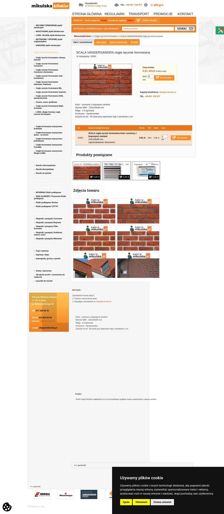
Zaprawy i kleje (41, 255)
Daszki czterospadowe (45, 165)
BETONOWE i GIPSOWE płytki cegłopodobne (48, 40)
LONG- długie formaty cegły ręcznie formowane (47, 113)
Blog (36, 288)
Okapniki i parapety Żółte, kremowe (46, 227)
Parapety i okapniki (43, 213)
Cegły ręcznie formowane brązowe (50, 92)
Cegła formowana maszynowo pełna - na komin (48, 134)
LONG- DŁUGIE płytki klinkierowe (50, 35)
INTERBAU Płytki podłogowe (48, 192)
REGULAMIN (115, 14)
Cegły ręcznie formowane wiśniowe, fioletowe (46, 83)
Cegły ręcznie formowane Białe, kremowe (49, 107)
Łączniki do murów (43, 281)
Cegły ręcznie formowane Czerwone (46, 65)
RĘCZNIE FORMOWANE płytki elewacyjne (48, 26)
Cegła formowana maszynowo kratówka (48, 127)
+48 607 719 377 (134, 5)
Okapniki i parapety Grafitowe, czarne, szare (48, 233)
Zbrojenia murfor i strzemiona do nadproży (49, 276)
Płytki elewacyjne (42, 20)
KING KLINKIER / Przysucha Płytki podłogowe (50, 197)
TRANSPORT (139, 14)
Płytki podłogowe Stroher (46, 202)
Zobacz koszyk (149, 20)
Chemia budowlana (43, 245)
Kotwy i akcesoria (43, 271)
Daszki (37, 160)
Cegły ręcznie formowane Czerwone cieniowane (46, 71)
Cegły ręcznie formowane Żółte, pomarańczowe (49, 97)
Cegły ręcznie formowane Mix (48, 88)
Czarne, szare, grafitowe (46, 102)
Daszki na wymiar (43, 173)
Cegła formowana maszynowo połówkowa (48, 140)
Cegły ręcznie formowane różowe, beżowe (49, 59)
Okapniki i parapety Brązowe (48, 222)
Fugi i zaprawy (41, 251)
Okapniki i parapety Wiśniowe (48, 239)
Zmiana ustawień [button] (162, 502)
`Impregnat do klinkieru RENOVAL (146, 165)
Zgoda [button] (126, 502)
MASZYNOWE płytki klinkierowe (49, 31)
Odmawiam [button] (141, 502)
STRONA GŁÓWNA (87, 14)
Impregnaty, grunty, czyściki (47, 259)
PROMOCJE (163, 14)
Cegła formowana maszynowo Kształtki (48, 146)
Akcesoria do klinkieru (45, 266)
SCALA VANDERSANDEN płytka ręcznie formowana (86, 165)
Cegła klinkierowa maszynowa (48, 121)
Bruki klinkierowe (42, 180)
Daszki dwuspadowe (44, 169)
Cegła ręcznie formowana (46, 52)
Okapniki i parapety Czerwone (48, 219)
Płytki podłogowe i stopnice (47, 187)
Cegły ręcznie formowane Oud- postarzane (48, 77)
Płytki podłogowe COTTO (46, 206)
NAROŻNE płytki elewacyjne (47, 45)
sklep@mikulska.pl (48, 328)
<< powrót (80, 465)
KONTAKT (185, 14)
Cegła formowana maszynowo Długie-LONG (48, 152)
